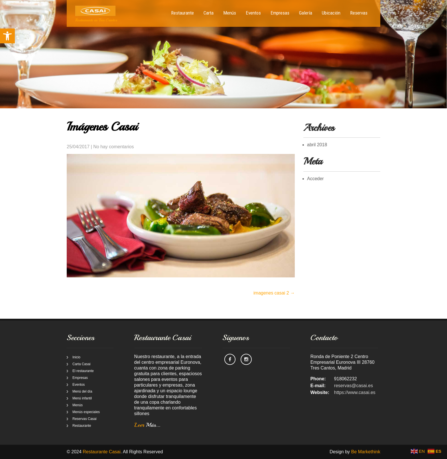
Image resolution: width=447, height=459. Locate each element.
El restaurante (83, 371)
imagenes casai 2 (274, 293)
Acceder (315, 178)
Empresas (280, 13)
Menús (229, 13)
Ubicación (331, 13)
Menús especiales (86, 412)
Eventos (253, 13)
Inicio (76, 357)
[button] (7, 36)
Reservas (358, 13)
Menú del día (82, 391)
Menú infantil (82, 398)
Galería (305, 13)
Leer (147, 424)
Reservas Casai (84, 419)
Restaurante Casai (102, 451)
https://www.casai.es (354, 392)
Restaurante (182, 13)
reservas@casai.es (353, 385)
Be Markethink (365, 451)
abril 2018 (317, 144)
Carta (209, 13)
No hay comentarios (113, 146)
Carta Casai (81, 364)
